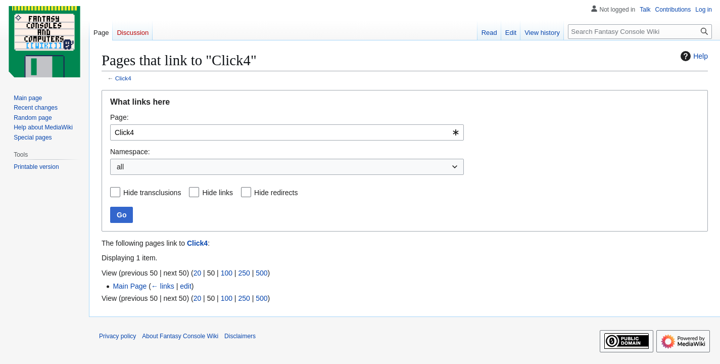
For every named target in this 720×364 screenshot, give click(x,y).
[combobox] (287, 132)
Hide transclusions (152, 193)
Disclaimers (240, 336)
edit (185, 286)
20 (198, 273)
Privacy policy (117, 336)
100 (226, 273)
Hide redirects (276, 193)
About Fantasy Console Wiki (180, 336)
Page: (119, 117)
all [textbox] (120, 167)
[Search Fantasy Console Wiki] (640, 31)
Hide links (217, 193)
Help (693, 56)
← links (162, 286)
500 (261, 273)
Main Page (130, 286)
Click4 (123, 78)
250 (244, 273)
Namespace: (130, 152)
